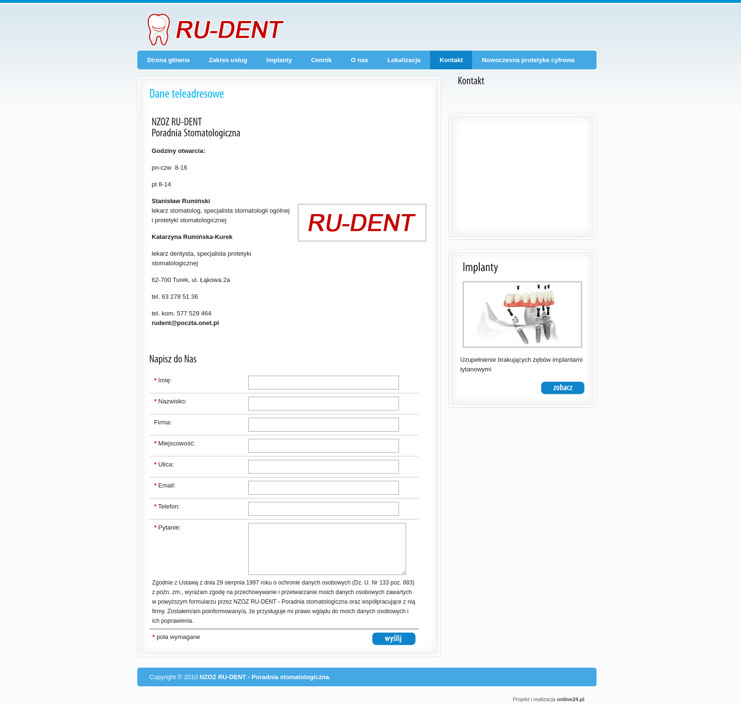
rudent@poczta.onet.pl (185, 322)
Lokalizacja (403, 60)
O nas (359, 60)
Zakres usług (228, 60)
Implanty (279, 60)
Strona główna (168, 60)
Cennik (321, 60)
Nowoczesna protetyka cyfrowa (528, 60)
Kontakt (451, 60)
